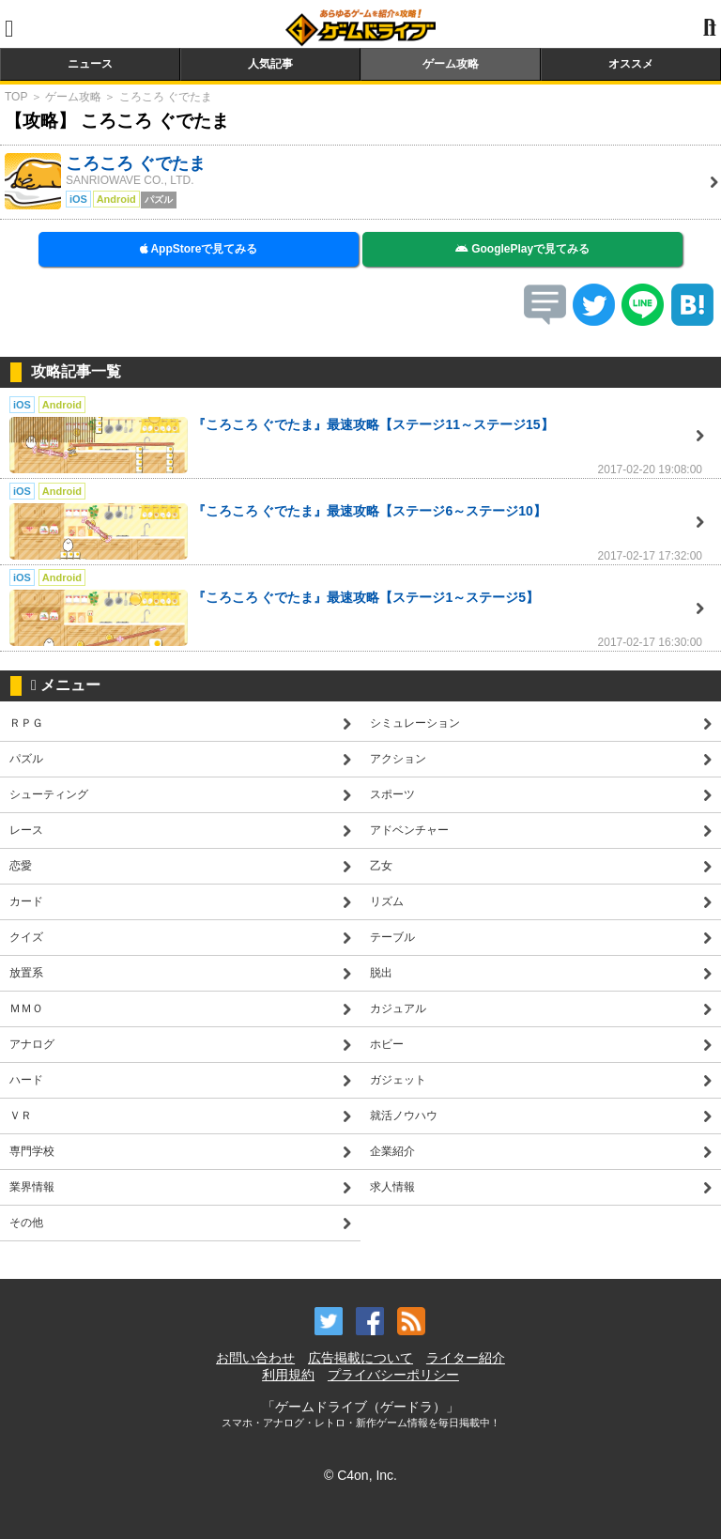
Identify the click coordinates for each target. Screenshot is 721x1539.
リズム (387, 901)
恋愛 (20, 865)
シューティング (48, 794)
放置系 (26, 972)
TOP (16, 96)
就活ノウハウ (403, 1115)
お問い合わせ (255, 1357)
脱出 (381, 972)
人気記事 (270, 63)
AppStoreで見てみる (199, 248)
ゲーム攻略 (450, 63)
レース (26, 830)
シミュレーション (415, 723)
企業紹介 (392, 1151)
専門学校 (31, 1151)
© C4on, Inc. (360, 1475)
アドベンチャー (409, 830)
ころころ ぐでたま (165, 96)
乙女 (381, 865)
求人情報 (392, 1186)
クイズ (26, 937)
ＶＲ (20, 1115)
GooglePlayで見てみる (522, 248)
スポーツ (392, 794)
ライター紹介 (465, 1357)
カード (26, 901)
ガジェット (398, 1079)
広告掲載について (360, 1357)
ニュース (90, 63)
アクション (398, 758)
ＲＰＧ (26, 723)
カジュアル (398, 1008)
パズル (26, 758)
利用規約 (288, 1374)
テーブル (392, 937)
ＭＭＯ (26, 1008)
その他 (26, 1222)
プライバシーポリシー (393, 1374)
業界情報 (31, 1186)
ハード (26, 1079)
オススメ (630, 63)
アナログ (31, 1044)
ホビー (387, 1044)
